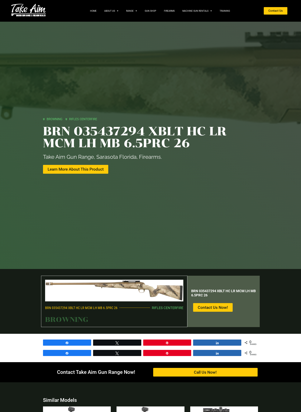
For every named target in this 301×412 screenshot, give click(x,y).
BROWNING (54, 119)
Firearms (169, 11)
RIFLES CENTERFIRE (83, 119)
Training (225, 11)
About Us (111, 11)
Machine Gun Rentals (197, 11)
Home (93, 11)
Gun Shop (150, 11)
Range (131, 11)
